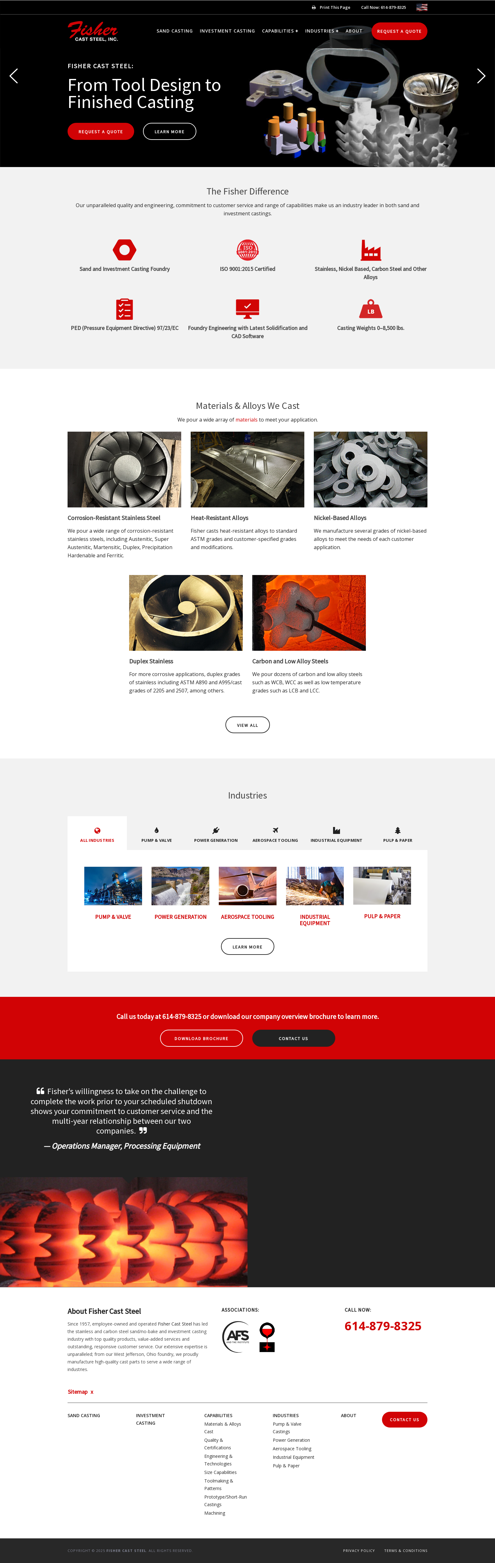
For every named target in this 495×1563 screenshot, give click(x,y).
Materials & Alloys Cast (222, 1427)
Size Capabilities (220, 1472)
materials (247, 419)
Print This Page (331, 7)
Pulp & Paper (286, 1466)
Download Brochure (201, 1038)
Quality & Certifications (217, 1444)
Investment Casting (227, 31)
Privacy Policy (359, 1550)
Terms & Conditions (405, 1550)
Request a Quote (399, 31)
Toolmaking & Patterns (218, 1484)
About (354, 31)
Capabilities (278, 31)
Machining (214, 1513)
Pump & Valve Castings (287, 1427)
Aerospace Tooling (292, 1449)
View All (247, 725)
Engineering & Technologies (218, 1460)
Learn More (170, 132)
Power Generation (291, 1440)
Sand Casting (175, 31)
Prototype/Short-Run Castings (225, 1500)
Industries (319, 31)
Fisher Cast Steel (175, 1324)
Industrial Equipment (293, 1457)
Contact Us (293, 1038)
